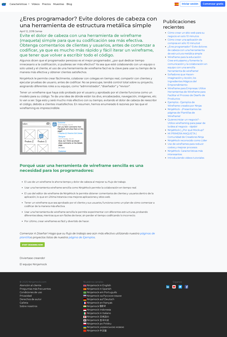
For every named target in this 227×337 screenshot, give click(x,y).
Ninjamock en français (97, 302)
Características (18, 4)
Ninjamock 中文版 (95, 330)
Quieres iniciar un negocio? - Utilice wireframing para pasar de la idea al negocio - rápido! (186, 123)
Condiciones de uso (31, 292)
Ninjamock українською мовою (103, 327)
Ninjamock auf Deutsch (98, 299)
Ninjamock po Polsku (97, 323)
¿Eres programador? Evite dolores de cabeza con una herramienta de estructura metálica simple (88, 22)
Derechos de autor (31, 299)
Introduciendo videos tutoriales (186, 157)
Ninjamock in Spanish (97, 289)
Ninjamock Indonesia (97, 309)
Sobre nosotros (28, 306)
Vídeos (36, 4)
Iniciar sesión (190, 3)
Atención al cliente (30, 285)
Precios (46, 4)
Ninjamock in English (97, 285)
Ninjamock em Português (100, 292)
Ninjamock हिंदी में (94, 306)
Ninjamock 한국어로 (96, 320)
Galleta (24, 302)
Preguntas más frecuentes (35, 288)
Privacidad (26, 295)
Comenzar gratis (213, 3)
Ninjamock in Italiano (97, 313)
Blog (69, 4)
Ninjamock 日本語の (96, 316)
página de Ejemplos (82, 237)
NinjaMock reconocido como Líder (187, 140)
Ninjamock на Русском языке (102, 295)
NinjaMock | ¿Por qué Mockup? (186, 130)
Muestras (58, 4)
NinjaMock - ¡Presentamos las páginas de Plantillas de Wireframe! (184, 113)
